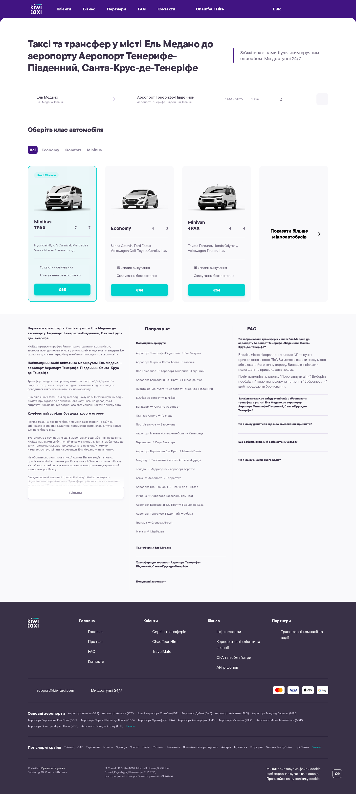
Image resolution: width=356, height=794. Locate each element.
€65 (62, 289)
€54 (216, 290)
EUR (277, 8)
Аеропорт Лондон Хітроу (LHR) (102, 726)
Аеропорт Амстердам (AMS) (197, 720)
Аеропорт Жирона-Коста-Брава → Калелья (165, 362)
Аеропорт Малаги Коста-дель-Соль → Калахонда (169, 433)
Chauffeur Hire (205, 9)
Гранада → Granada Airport (154, 522)
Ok (337, 773)
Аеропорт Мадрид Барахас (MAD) (274, 713)
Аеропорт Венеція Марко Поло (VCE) (53, 726)
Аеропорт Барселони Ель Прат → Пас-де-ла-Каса (169, 504)
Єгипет (134, 747)
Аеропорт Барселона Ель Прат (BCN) (53, 720)
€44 (139, 290)
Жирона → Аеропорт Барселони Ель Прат (164, 496)
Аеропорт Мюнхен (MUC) (236, 720)
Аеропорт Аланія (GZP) (83, 713)
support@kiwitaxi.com (51, 690)
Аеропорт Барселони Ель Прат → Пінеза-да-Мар (169, 380)
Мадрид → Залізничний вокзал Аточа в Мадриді (168, 460)
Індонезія (240, 747)
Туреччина (93, 747)
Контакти (166, 8)
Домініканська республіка (200, 747)
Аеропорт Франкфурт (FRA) (156, 720)
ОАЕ (80, 747)
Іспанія (108, 747)
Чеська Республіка (279, 747)
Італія (146, 747)
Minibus (94, 149)
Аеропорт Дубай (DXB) (196, 713)
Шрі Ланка (302, 747)
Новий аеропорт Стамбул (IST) (157, 713)
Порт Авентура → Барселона (155, 424)
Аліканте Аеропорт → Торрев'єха (158, 478)
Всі (33, 149)
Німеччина (173, 747)
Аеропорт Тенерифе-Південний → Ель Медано (168, 353)
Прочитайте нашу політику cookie (293, 778)
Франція (121, 747)
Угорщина (256, 747)
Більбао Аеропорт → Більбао (156, 397)
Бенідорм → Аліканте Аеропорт (157, 406)
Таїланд (69, 747)
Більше (131, 726)
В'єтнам (158, 747)
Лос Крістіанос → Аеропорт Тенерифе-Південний (170, 371)
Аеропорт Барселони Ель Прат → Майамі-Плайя (168, 451)
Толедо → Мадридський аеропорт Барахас (165, 469)
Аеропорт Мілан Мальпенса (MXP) (279, 720)
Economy (50, 149)
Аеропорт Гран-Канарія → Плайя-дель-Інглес (167, 487)
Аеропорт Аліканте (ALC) (232, 713)
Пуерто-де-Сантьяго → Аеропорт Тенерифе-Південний (174, 389)
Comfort (73, 149)
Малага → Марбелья (150, 531)
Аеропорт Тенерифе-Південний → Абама (164, 513)
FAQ (142, 8)
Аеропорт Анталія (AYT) (118, 713)
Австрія (226, 747)
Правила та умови (53, 768)
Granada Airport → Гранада (154, 415)
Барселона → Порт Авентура (155, 442)
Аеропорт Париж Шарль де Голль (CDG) (108, 720)
